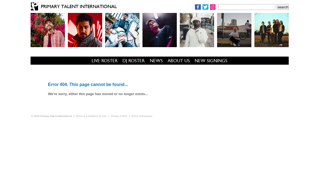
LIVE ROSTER (105, 60)
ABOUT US (179, 60)
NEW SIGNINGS (211, 60)
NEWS (156, 60)
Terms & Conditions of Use (91, 116)
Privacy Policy (119, 116)
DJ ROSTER (133, 60)
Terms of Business (141, 116)
